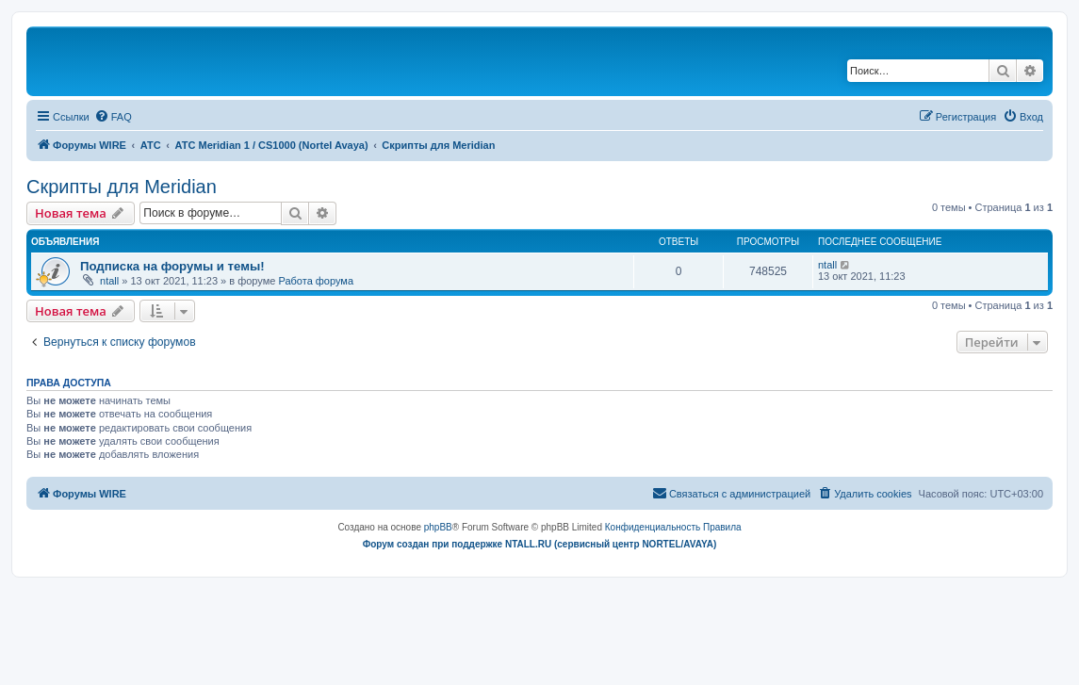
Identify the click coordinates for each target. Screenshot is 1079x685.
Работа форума (315, 280)
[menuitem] (113, 117)
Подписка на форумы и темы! (172, 266)
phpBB (438, 527)
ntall (109, 280)
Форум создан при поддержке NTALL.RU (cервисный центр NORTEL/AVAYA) (540, 544)
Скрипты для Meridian (121, 186)
